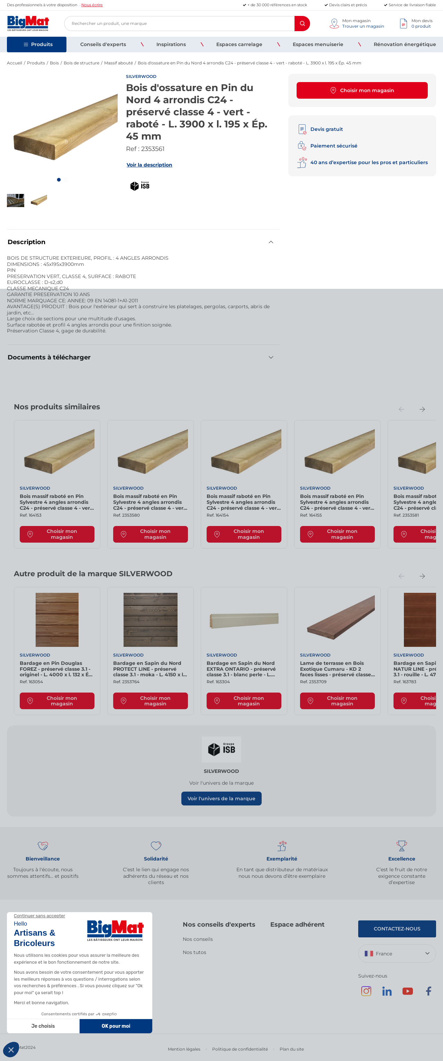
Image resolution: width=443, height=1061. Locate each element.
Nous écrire (92, 4)
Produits (36, 62)
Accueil (14, 62)
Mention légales (184, 1049)
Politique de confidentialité (240, 1049)
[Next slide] (422, 409)
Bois (54, 62)
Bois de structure (81, 62)
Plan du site (292, 1049)
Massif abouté (118, 62)
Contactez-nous (397, 929)
